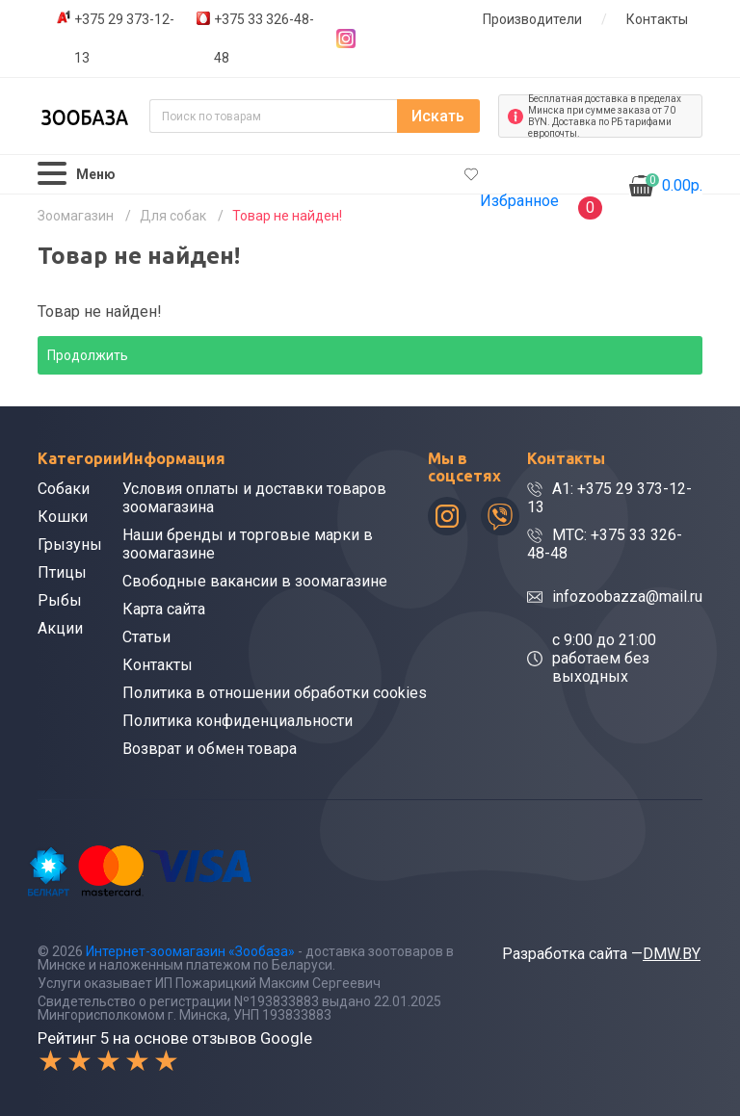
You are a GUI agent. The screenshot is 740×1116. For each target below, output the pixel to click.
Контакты (657, 19)
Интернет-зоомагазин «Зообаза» (190, 951)
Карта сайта (163, 609)
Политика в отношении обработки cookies (274, 693)
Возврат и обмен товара (209, 749)
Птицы (62, 572)
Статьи (146, 637)
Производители (532, 19)
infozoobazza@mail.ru (627, 596)
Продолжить (87, 355)
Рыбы (60, 600)
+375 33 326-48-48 (264, 38)
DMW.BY (671, 954)
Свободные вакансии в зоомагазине (254, 581)
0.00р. (674, 184)
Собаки (64, 489)
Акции (60, 628)
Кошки (63, 516)
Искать (437, 116)
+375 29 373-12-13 (124, 38)
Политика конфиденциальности (237, 721)
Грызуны (70, 544)
